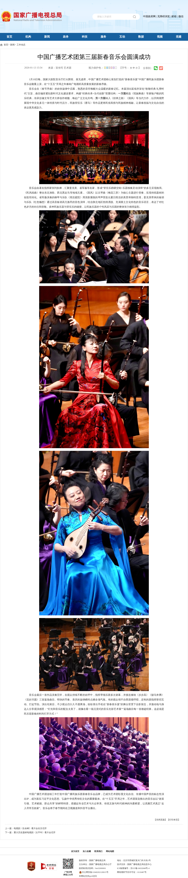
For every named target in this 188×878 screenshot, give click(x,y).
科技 (84, 36)
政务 (66, 36)
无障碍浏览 (163, 16)
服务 (103, 36)
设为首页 (75, 851)
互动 (122, 36)
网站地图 (110, 851)
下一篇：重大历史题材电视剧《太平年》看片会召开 (30, 832)
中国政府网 (149, 16)
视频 (160, 36)
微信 (180, 16)
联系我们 (98, 851)
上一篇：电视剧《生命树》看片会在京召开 (26, 828)
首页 (9, 36)
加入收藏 (87, 851)
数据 (141, 36)
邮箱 (174, 16)
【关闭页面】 (160, 820)
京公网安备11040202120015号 (95, 872)
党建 (178, 36)
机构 (28, 36)
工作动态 (21, 45)
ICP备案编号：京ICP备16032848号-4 (133, 868)
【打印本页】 (173, 820)
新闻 (47, 36)
